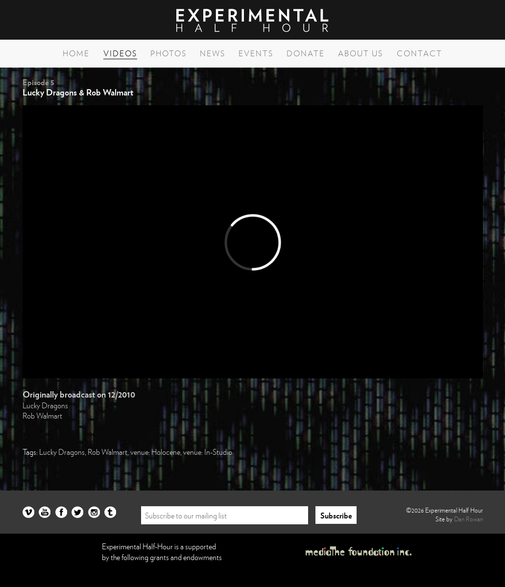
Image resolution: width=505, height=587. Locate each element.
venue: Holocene (155, 451)
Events (256, 53)
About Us (360, 53)
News (212, 53)
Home (76, 53)
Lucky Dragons (45, 405)
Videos (120, 53)
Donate (306, 53)
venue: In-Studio (207, 451)
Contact (419, 53)
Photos (168, 53)
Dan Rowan (468, 519)
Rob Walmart (42, 415)
